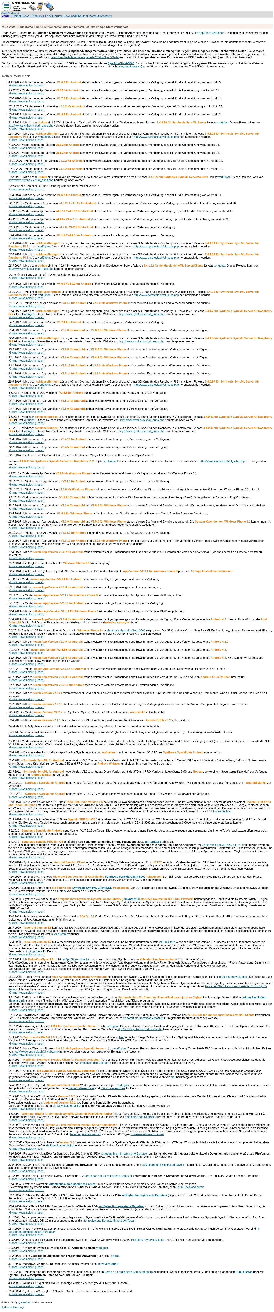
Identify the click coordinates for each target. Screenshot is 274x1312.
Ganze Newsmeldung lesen (26, 85)
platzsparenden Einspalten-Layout (163, 1164)
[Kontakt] (94, 15)
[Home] (16, 15)
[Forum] (57, 15)
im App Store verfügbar (209, 32)
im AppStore (153, 841)
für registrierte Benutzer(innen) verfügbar (109, 1220)
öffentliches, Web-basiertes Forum (72, 1183)
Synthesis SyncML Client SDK (126, 630)
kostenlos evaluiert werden (147, 1134)
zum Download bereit (190, 1187)
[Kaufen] (82, 15)
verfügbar (222, 122)
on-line (115, 1255)
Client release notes (112, 1088)
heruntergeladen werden (85, 1134)
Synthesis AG (24, 1302)
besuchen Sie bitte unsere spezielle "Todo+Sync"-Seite (85, 57)
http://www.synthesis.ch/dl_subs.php (30, 125)
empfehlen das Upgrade (94, 1062)
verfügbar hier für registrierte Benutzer (124, 1153)
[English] (5, 13)
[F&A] (47, 15)
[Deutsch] (15, 13)
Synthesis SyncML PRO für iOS (221, 844)
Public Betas (244, 1271)
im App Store (59, 933)
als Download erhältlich (67, 1105)
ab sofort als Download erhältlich (143, 1018)
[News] (26, 15)
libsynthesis (131, 899)
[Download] (70, 15)
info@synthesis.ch (129, 66)
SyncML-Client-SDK (121, 63)
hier (121, 1037)
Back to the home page (12, 1307)
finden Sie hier (222, 811)
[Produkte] (37, 15)
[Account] (106, 15)
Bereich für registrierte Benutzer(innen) (128, 1271)
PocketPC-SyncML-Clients (147, 1239)
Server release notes (81, 1088)
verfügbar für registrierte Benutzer (144, 1195)
